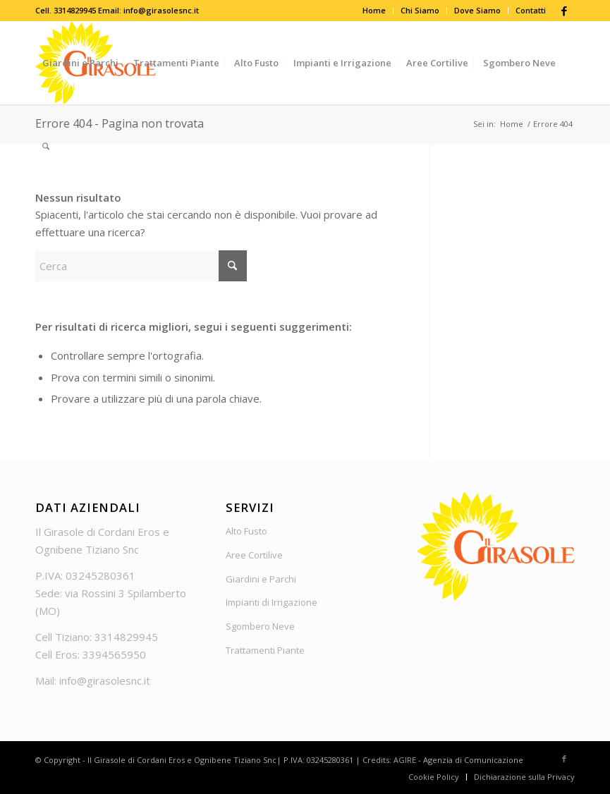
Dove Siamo (477, 10)
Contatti (531, 10)
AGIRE (405, 760)
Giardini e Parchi (261, 579)
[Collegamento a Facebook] (564, 10)
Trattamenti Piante (265, 650)
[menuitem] (374, 10)
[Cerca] (45, 146)
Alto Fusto (246, 531)
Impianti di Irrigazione (271, 602)
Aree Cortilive (254, 555)
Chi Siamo (420, 10)
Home (374, 10)
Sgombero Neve (260, 626)
